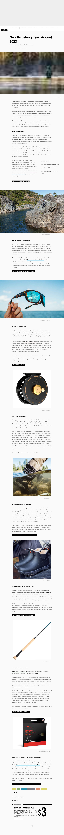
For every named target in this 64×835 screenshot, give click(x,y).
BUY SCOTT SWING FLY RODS (21, 181)
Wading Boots (31, 789)
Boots (37, 789)
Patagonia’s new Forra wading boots (35, 260)
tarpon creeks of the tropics (31, 674)
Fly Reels (44, 789)
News (14, 789)
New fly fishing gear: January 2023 (50, 165)
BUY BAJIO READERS (18, 365)
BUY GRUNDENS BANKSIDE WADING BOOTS (24, 535)
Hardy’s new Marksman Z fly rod (19, 672)
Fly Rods (24, 789)
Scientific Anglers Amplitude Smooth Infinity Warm (28, 765)
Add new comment (18, 797)
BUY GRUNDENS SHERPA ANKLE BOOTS (23, 615)
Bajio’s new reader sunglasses (30, 342)
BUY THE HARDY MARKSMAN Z (21, 712)
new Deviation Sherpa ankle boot (43, 592)
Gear (18, 789)
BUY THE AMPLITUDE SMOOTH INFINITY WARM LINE (26, 784)
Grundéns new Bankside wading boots (21, 508)
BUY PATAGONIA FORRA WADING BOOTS (23, 271)
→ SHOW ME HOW (18, 819)
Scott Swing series (20, 139)
